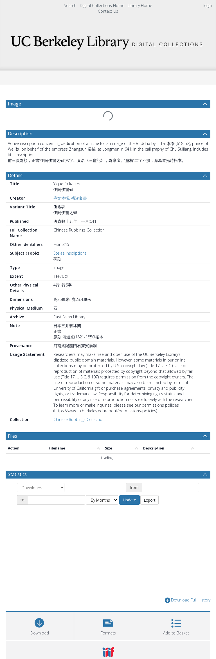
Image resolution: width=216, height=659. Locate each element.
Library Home (140, 5)
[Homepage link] (107, 41)
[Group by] (40, 487)
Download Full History (187, 600)
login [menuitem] (207, 5)
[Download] (40, 625)
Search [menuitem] (70, 5)
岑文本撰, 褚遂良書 (70, 198)
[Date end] (56, 500)
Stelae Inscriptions (70, 253)
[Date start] (170, 487)
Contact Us (108, 11)
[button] (108, 625)
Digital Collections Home (102, 5)
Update (129, 499)
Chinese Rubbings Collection (79, 419)
